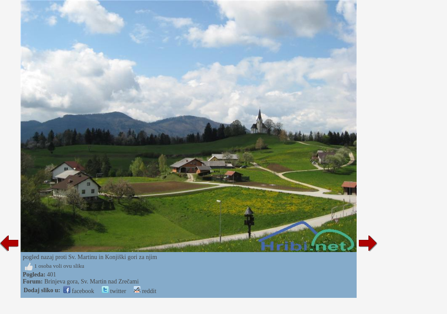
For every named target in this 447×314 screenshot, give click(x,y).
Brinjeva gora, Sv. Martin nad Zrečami (91, 281)
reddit (145, 291)
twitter (114, 291)
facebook (78, 291)
